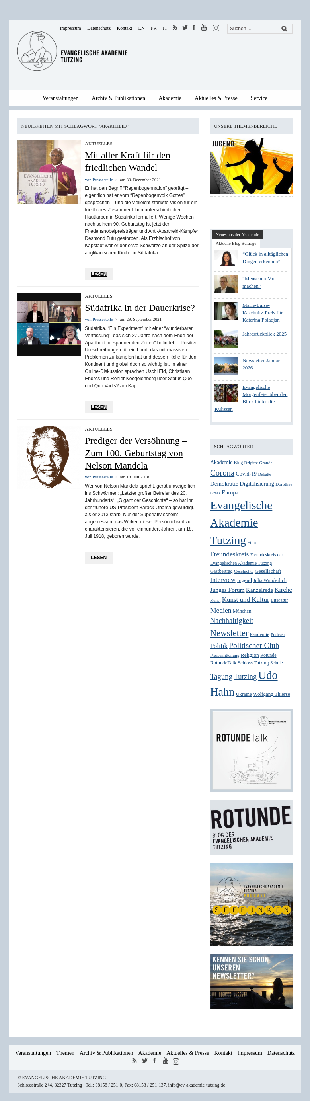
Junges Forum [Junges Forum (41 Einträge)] (227, 589)
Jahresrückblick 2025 (264, 334)
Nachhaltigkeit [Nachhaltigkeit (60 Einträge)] (231, 621)
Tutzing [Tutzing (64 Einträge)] (245, 676)
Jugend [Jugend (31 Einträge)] (244, 580)
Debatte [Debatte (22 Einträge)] (264, 474)
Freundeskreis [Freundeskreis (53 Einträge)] (229, 554)
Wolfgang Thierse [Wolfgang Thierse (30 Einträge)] (271, 694)
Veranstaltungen (60, 98)
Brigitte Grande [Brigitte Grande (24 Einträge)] (258, 462)
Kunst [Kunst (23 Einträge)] (215, 600)
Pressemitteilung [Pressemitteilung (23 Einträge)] (224, 655)
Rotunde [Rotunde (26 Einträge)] (268, 655)
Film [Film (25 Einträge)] (252, 542)
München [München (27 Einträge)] (242, 611)
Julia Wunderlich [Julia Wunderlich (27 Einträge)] (270, 580)
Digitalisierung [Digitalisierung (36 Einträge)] (257, 483)
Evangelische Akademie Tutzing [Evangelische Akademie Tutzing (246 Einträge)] (241, 523)
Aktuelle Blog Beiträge (236, 243)
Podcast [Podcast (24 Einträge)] (278, 634)
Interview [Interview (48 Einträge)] (223, 580)
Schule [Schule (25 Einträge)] (276, 663)
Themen (65, 1053)
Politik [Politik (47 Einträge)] (219, 646)
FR (154, 28)
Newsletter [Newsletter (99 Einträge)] (229, 633)
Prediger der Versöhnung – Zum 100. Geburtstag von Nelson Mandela (136, 452)
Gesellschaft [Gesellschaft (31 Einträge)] (268, 571)
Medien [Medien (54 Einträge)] (221, 610)
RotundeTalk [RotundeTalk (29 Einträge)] (223, 663)
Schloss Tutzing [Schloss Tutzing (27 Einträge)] (253, 663)
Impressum (70, 28)
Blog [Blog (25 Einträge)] (238, 462)
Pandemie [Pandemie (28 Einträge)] (259, 634)
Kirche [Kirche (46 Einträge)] (283, 589)
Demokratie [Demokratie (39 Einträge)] (224, 483)
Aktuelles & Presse (216, 98)
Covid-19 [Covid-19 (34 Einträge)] (246, 474)
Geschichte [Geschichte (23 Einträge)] (243, 571)
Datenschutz (99, 28)
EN (141, 28)
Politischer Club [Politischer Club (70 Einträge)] (254, 645)
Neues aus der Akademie (237, 234)
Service (259, 98)
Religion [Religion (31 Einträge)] (250, 655)
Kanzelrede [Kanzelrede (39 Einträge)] (259, 590)
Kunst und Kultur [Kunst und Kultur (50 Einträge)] (245, 599)
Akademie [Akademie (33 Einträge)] (221, 462)
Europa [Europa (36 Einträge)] (230, 492)
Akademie (169, 98)
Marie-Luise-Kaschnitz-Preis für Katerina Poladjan (262, 312)
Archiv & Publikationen (119, 98)
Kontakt (125, 28)
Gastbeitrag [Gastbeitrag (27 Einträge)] (221, 571)
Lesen (99, 274)
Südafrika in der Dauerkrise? (140, 308)
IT (165, 28)
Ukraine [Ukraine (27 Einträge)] (244, 694)
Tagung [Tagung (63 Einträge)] (221, 676)
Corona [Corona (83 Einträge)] (222, 473)
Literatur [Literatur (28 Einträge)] (279, 600)
